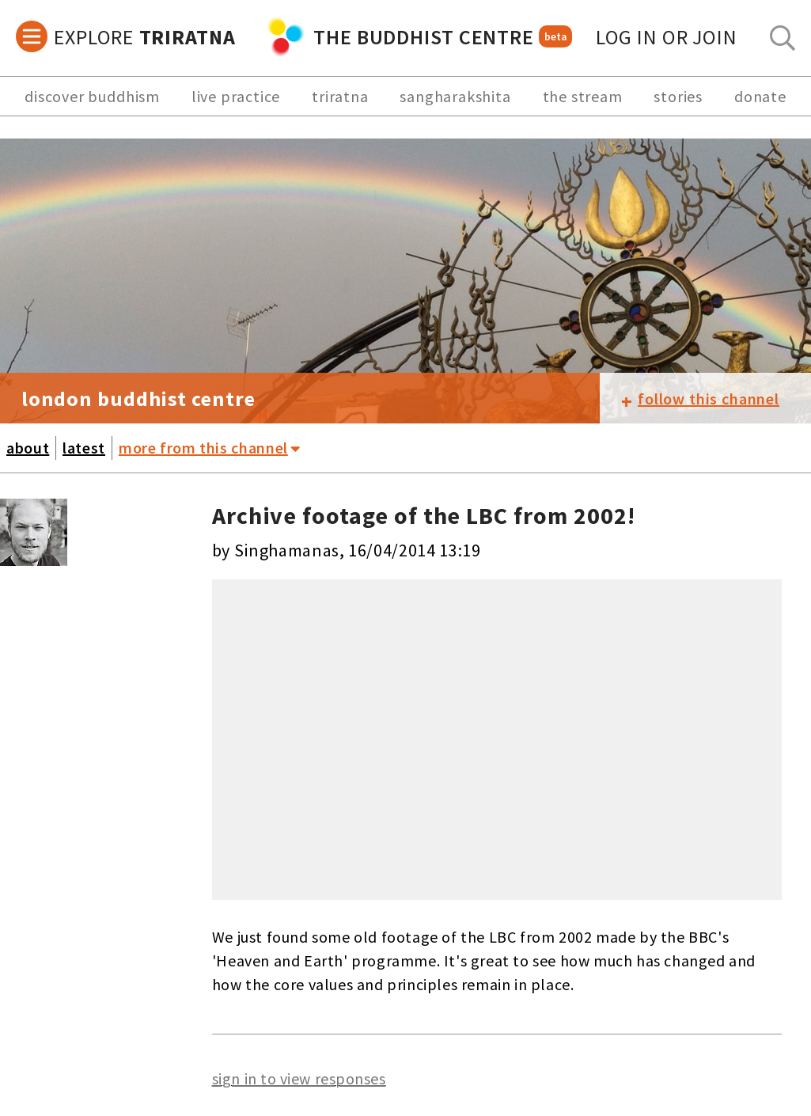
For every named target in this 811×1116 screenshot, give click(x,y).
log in (666, 36)
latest (84, 447)
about (27, 447)
